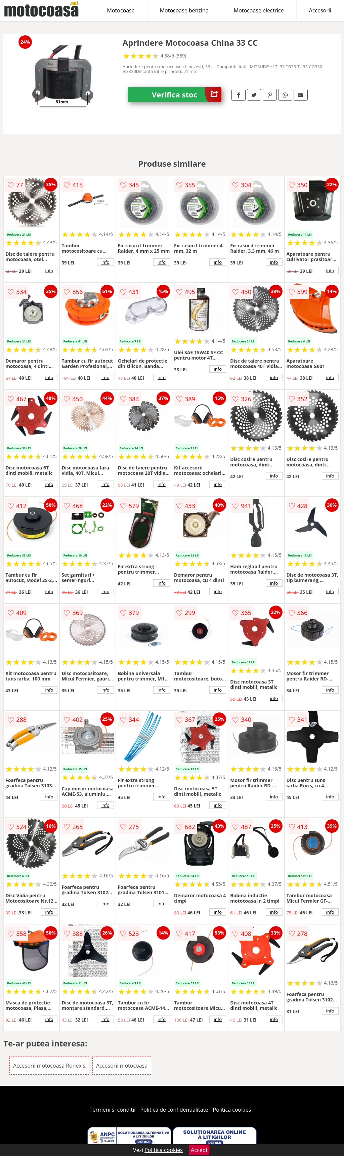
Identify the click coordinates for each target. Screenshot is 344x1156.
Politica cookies (232, 1109)
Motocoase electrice (259, 10)
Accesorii (320, 10)
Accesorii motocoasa (121, 1065)
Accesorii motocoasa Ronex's (49, 1065)
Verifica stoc (186, 94)
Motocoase (121, 10)
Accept (199, 1150)
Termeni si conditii (113, 1109)
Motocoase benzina (184, 10)
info (49, 270)
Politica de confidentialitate (174, 1109)
